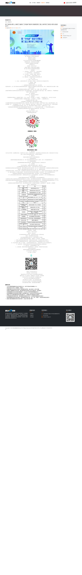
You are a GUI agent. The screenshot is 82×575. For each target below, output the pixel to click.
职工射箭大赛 (19, 60)
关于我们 (34, 2)
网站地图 (31, 316)
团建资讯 (43, 2)
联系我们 (47, 2)
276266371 (64, 132)
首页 (30, 2)
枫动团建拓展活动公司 (17, 328)
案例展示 (38, 2)
